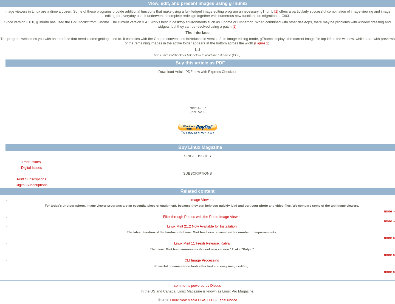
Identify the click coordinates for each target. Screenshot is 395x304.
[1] (276, 11)
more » (389, 211)
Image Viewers (201, 200)
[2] (234, 26)
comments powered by (197, 285)
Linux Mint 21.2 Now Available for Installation (202, 226)
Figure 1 (261, 43)
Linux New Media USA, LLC (192, 300)
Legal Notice (227, 300)
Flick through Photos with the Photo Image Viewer (202, 217)
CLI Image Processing (202, 260)
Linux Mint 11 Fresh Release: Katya (202, 243)
